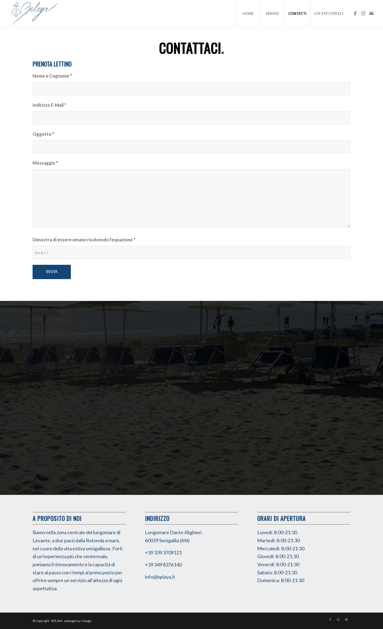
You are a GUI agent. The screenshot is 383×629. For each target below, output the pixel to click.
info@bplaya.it (160, 577)
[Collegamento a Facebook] (355, 13)
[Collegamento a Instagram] (363, 13)
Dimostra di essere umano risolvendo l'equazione (84, 239)
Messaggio (45, 163)
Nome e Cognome (52, 76)
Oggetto (43, 134)
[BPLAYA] (34, 13)
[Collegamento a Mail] (371, 13)
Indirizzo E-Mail (49, 105)
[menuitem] (248, 13)
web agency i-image (77, 621)
